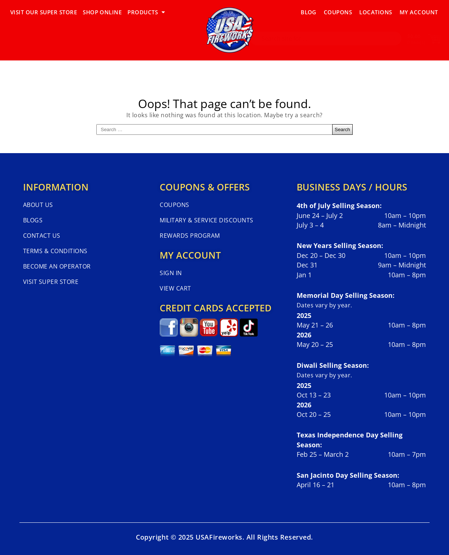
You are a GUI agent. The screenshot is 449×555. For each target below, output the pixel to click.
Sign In (171, 273)
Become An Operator (57, 266)
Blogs (32, 220)
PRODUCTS (146, 12)
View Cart (175, 288)
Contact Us (41, 236)
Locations (375, 12)
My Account (419, 12)
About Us (38, 205)
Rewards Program (190, 236)
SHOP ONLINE (102, 12)
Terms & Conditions (55, 251)
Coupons (338, 12)
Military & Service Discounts (206, 220)
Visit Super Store (50, 282)
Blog (308, 12)
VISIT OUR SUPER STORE (43, 12)
